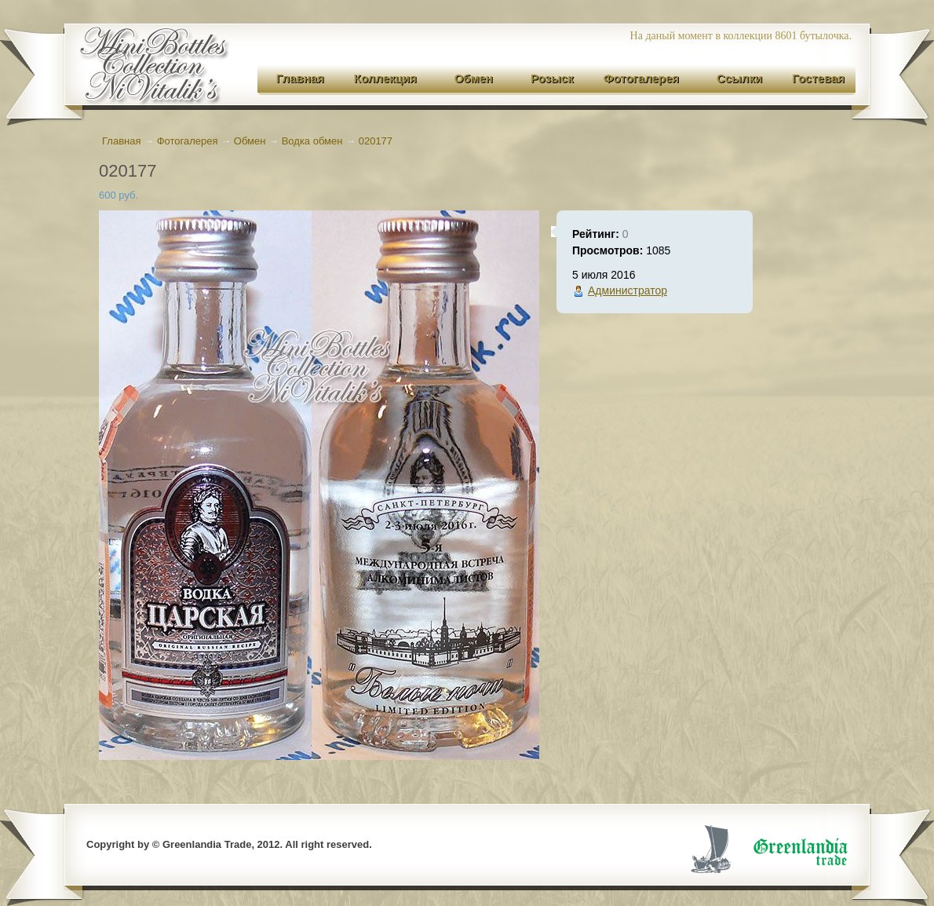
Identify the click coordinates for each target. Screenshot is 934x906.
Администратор (627, 290)
